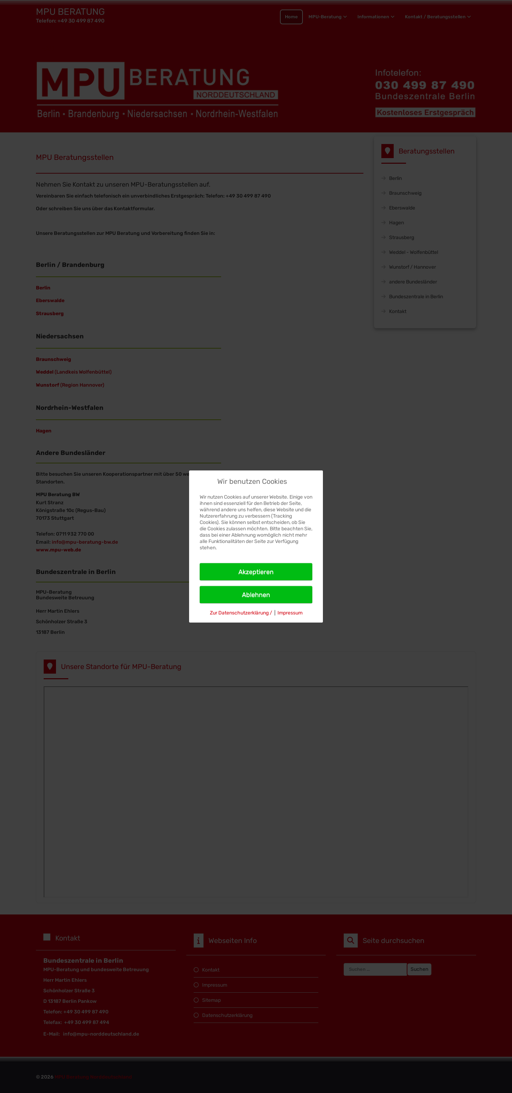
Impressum (289, 613)
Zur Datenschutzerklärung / (241, 613)
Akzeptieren (256, 572)
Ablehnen (256, 595)
